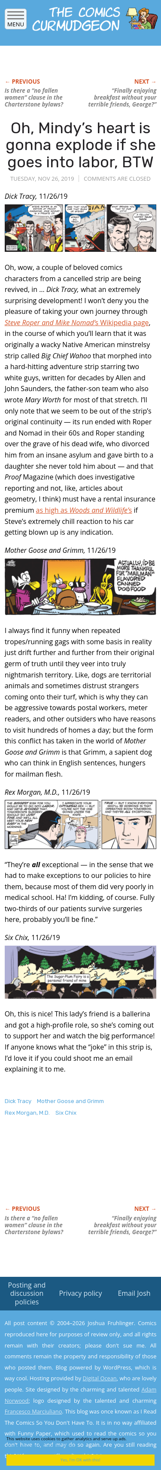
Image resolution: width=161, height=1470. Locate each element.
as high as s (84, 510)
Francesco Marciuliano (33, 1411)
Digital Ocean (99, 1378)
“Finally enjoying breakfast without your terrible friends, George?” (122, 97)
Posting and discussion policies (27, 1293)
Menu (15, 21)
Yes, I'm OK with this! (80, 1460)
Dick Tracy (18, 1101)
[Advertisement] (73, 1169)
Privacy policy (80, 1293)
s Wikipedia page (77, 322)
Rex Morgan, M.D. (27, 1113)
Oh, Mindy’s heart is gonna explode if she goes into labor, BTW (81, 145)
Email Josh (134, 1293)
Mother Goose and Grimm (70, 1101)
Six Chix (65, 1113)
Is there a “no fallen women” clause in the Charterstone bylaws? (34, 97)
